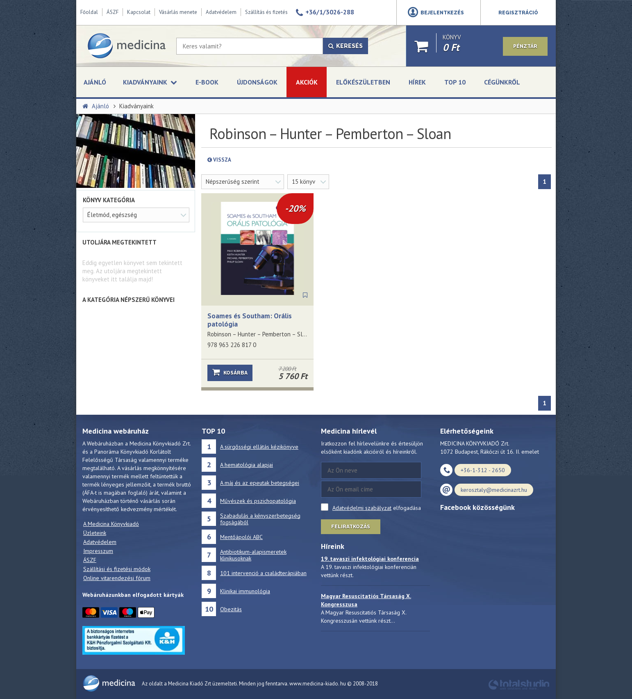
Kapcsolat (138, 12)
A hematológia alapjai (246, 464)
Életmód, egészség (112, 215)
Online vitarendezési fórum (116, 578)
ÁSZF (112, 12)
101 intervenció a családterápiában (263, 573)
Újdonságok (257, 82)
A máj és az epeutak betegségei (259, 483)
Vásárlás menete (178, 12)
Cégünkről (502, 82)
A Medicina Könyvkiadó (111, 524)
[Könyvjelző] (305, 295)
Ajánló (95, 82)
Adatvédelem (221, 12)
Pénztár (525, 46)
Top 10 (455, 82)
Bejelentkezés (442, 13)
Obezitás (231, 609)
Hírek (417, 82)
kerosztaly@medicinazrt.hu (494, 489)
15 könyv (303, 181)
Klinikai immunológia (245, 591)
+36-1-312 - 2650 (483, 470)
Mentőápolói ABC (241, 537)
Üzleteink (94, 533)
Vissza (238, 159)
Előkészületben (363, 82)
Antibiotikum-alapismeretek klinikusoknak (253, 555)
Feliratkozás (350, 527)
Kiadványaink (136, 106)
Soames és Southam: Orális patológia (249, 320)
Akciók (307, 82)
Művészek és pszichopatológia (258, 501)
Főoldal (89, 12)
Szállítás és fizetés (266, 12)
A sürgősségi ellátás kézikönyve (259, 446)
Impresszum (98, 551)
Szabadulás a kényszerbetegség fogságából (260, 519)
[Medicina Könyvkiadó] (126, 46)
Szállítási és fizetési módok (116, 569)
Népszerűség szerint (232, 181)
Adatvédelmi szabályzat (361, 508)
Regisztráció (518, 13)
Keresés (345, 46)
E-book (207, 82)
